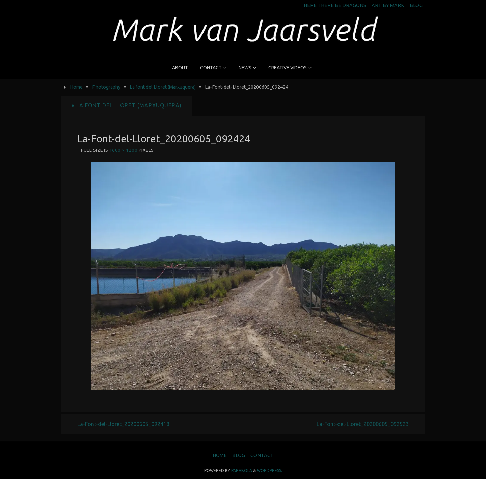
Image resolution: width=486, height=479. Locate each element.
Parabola (241, 470)
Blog (416, 5)
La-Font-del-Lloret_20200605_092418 (123, 424)
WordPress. (269, 470)
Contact (262, 455)
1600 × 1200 (123, 150)
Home (76, 87)
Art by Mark (388, 5)
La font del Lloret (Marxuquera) (163, 87)
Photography (106, 87)
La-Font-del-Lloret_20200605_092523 (363, 424)
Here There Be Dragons (335, 5)
